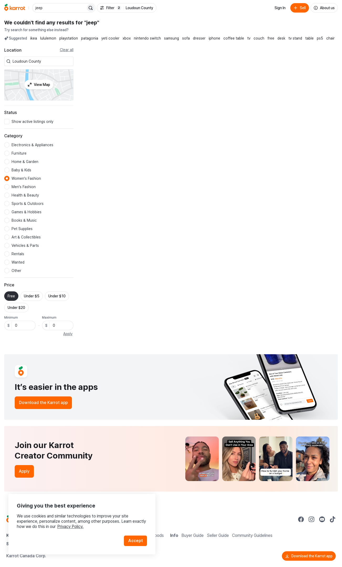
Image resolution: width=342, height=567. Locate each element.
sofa (186, 38)
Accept (135, 540)
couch (259, 38)
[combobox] (41, 61)
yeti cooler (110, 38)
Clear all (66, 50)
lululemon (48, 38)
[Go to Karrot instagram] (311, 519)
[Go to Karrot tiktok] (332, 519)
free (270, 38)
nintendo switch (147, 38)
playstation (68, 38)
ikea (33, 38)
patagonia (89, 38)
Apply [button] (67, 334)
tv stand (295, 38)
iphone (214, 38)
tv (248, 38)
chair (330, 38)
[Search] (90, 8)
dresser (199, 38)
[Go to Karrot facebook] (301, 519)
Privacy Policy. (70, 526)
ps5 (320, 38)
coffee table (233, 38)
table (309, 38)
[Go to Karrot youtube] (322, 519)
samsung (171, 38)
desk (281, 38)
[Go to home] (14, 8)
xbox (127, 38)
